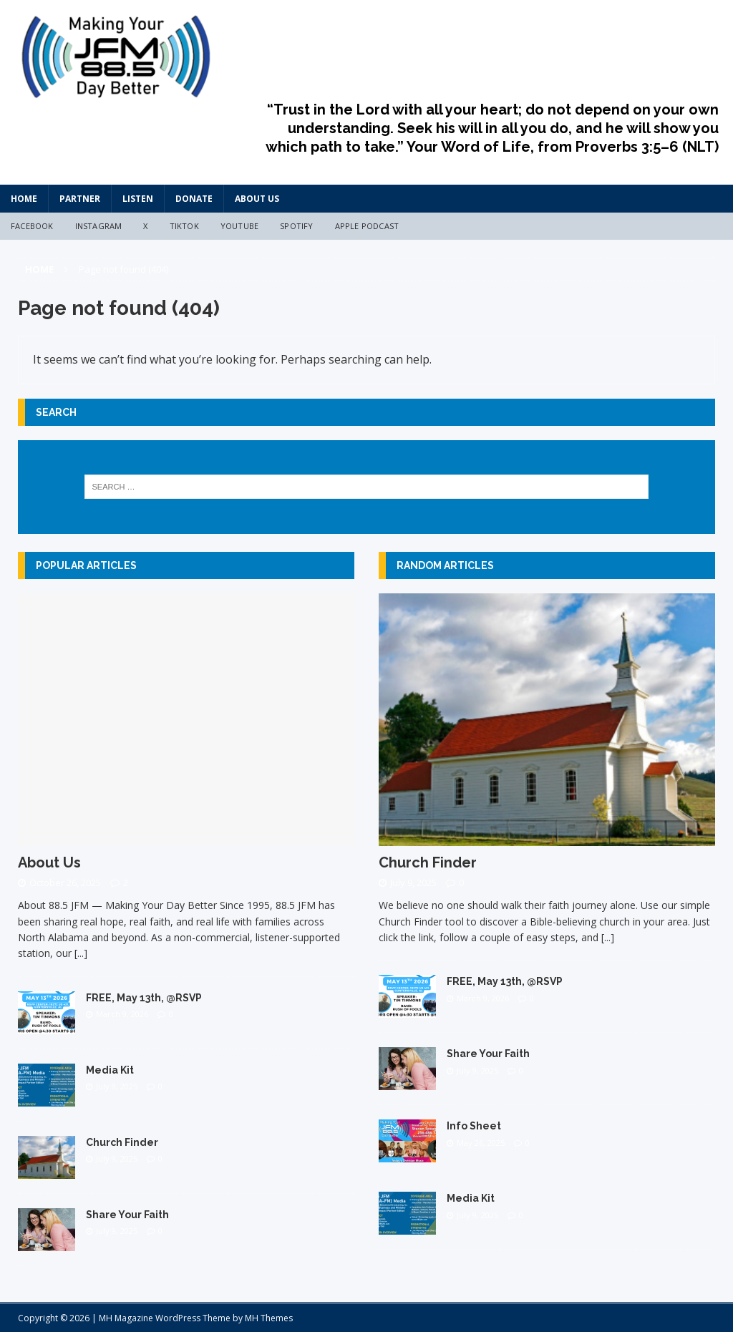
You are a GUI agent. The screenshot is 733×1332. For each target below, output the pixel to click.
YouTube (239, 225)
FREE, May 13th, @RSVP (144, 997)
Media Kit (110, 1070)
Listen (137, 199)
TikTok (184, 225)
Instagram (98, 225)
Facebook (32, 225)
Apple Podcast (367, 225)
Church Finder (122, 1142)
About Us (257, 199)
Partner (79, 199)
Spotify (296, 225)
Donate (194, 199)
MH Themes (269, 1318)
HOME (24, 199)
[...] (80, 953)
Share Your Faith (127, 1214)
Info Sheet (474, 1126)
